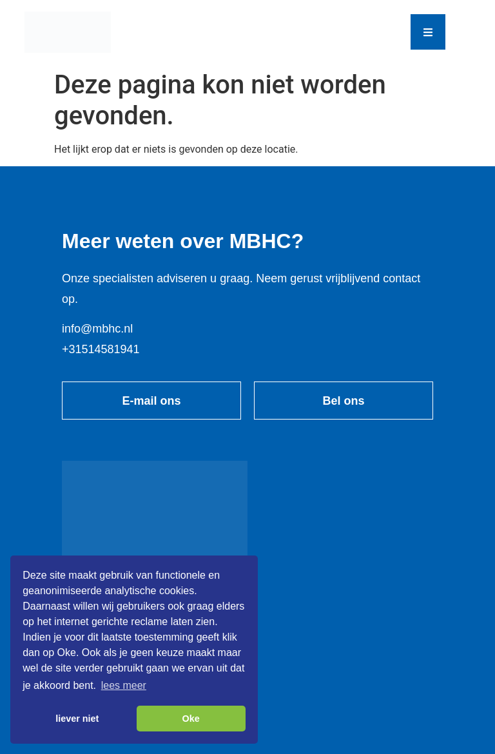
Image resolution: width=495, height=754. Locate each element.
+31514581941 (101, 349)
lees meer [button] (123, 685)
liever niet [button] (77, 718)
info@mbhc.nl (97, 328)
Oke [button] (191, 718)
